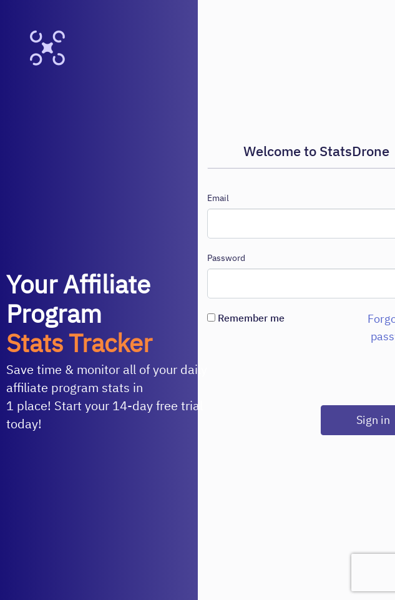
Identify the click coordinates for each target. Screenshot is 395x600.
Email (218, 198)
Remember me (246, 318)
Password (226, 257)
